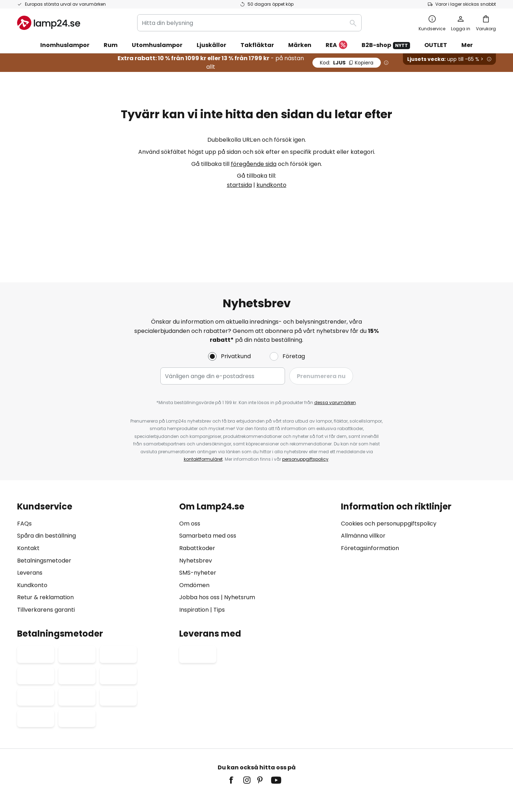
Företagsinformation (370, 508)
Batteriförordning (324, 755)
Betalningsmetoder (44, 520)
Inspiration (194, 570)
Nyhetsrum (239, 557)
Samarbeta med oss (207, 496)
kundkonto (271, 185)
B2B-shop (386, 45)
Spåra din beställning (46, 496)
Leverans (29, 533)
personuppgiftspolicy (305, 419)
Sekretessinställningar (127, 755)
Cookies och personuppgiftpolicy (265, 755)
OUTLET (435, 45)
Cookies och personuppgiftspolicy (388, 483)
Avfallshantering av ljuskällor (378, 755)
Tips (219, 570)
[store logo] (48, 23)
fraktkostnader (276, 776)
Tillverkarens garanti (46, 570)
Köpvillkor (215, 755)
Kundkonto (32, 545)
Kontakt (28, 508)
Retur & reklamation (45, 557)
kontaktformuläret (203, 419)
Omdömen (194, 545)
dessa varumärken (335, 363)
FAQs (24, 483)
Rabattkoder (197, 508)
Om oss (189, 483)
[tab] (94, 518)
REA (336, 45)
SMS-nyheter (197, 533)
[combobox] (249, 23)
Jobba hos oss (199, 557)
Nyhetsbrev (195, 520)
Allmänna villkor (363, 496)
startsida (239, 185)
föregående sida (253, 164)
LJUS (346, 62)
